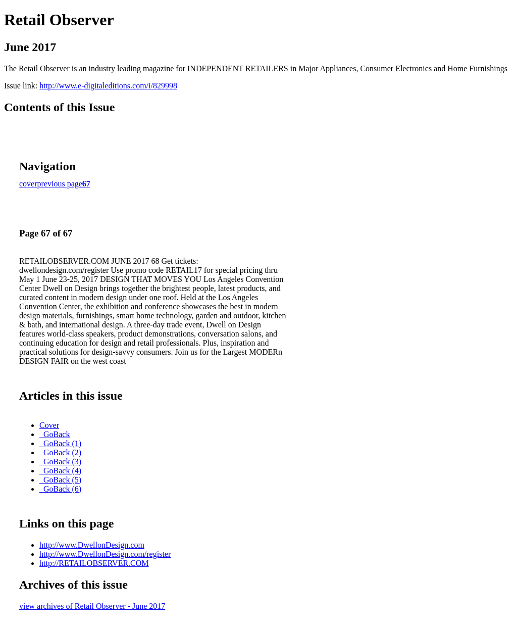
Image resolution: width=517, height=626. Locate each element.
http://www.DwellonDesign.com (91, 545)
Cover (49, 425)
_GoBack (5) (60, 479)
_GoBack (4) (60, 470)
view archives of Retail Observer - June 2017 (92, 606)
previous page (59, 183)
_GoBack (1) (60, 443)
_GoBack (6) (60, 489)
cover (28, 183)
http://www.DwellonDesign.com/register (105, 554)
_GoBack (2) (60, 452)
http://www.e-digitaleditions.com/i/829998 (108, 85)
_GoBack (54, 434)
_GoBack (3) (60, 461)
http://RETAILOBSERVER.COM (94, 563)
